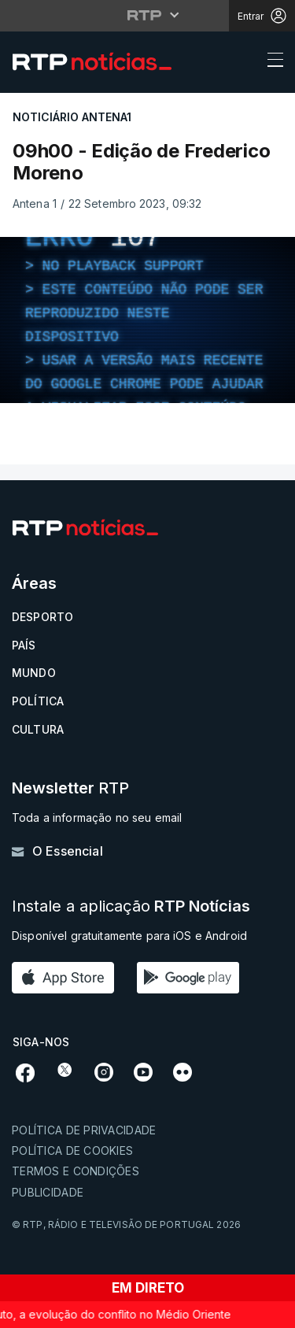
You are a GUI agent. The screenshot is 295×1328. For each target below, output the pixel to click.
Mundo (34, 672)
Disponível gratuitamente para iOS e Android (129, 935)
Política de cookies (72, 1150)
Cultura (38, 729)
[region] (147, 320)
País (24, 645)
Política (38, 701)
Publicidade (47, 1192)
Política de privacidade (84, 1130)
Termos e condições (75, 1171)
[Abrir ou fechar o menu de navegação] (270, 62)
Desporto (42, 616)
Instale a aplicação (131, 906)
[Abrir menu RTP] (147, 15)
